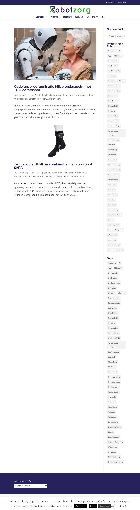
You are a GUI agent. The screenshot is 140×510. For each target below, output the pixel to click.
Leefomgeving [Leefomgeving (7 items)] (113, 140)
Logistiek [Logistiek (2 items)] (111, 144)
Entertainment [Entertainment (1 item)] (113, 86)
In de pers (111, 2)
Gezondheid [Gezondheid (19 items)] (113, 106)
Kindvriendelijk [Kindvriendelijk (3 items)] (114, 126)
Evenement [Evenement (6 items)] (112, 96)
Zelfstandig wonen (37, 98)
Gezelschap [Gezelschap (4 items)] (112, 101)
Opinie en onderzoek (74, 176)
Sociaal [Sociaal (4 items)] (111, 220)
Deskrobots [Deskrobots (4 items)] (112, 66)
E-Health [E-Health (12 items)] (111, 81)
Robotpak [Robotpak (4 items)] (112, 205)
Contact (122, 2)
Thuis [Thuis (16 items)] (110, 230)
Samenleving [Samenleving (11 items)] (113, 210)
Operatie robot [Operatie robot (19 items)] (114, 170)
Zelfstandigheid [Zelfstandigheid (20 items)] (114, 245)
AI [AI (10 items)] (119, 51)
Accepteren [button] (81, 506)
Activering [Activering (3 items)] (112, 51)
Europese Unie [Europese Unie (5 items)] (114, 91)
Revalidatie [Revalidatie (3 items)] (112, 195)
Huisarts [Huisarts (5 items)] (111, 111)
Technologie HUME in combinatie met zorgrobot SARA (53, 166)
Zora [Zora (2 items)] (121, 250)
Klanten (79, 17)
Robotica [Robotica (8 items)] (111, 200)
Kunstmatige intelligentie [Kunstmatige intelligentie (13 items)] (113, 133)
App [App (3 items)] (109, 56)
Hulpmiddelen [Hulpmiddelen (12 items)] (113, 121)
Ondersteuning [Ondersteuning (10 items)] (114, 165)
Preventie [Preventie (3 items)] (112, 185)
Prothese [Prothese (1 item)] (111, 190)
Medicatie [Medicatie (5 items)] (112, 154)
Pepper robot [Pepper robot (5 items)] (113, 179)
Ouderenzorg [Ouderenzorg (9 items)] (113, 175)
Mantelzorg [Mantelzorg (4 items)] (112, 149)
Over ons (91, 17)
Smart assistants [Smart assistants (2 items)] (114, 215)
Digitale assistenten (53, 172)
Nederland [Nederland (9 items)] (112, 160)
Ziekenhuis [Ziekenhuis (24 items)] (112, 250)
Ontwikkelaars (80, 95)
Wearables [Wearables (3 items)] (112, 235)
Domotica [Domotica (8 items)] (112, 76)
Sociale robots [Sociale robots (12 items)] (113, 225)
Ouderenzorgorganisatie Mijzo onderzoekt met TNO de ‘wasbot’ (52, 88)
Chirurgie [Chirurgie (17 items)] (117, 56)
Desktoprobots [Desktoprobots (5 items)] (114, 71)
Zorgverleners (54, 98)
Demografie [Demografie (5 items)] (113, 61)
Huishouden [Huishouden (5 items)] (113, 116)
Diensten (40, 17)
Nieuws (54, 17)
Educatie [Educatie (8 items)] (121, 81)
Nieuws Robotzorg (64, 95)
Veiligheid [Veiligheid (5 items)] (119, 230)
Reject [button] (92, 506)
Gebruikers (49, 95)
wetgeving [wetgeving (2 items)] (112, 240)
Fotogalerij (67, 17)
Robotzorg (24, 95)
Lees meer (104, 506)
